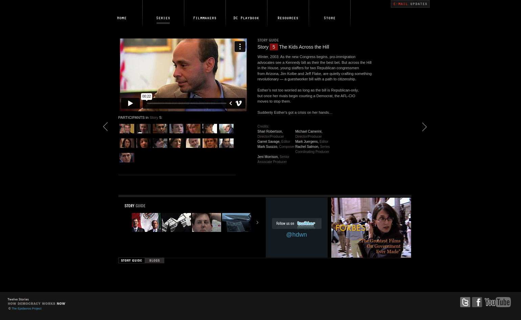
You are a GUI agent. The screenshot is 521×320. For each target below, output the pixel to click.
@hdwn (296, 234)
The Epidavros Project (26, 308)
